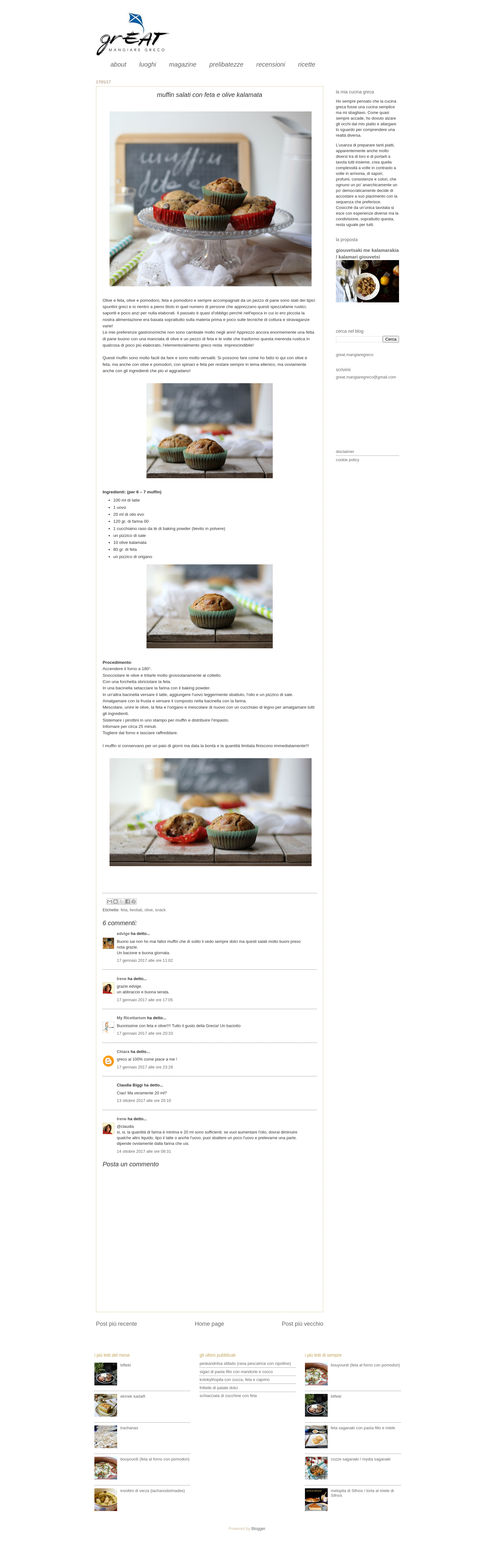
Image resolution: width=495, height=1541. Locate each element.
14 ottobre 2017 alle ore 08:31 (144, 1151)
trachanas (129, 1427)
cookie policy (347, 459)
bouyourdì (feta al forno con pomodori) (154, 1459)
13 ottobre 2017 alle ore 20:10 (144, 1100)
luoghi (147, 64)
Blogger (258, 1528)
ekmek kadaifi (132, 1396)
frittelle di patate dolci (219, 1387)
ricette (306, 64)
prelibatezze (226, 64)
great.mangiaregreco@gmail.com (366, 377)
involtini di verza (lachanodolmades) (152, 1490)
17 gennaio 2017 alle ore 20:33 (145, 1033)
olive (148, 909)
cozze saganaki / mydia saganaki (361, 1459)
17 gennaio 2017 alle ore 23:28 (145, 1067)
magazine (182, 64)
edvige (123, 933)
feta (124, 909)
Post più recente (116, 1324)
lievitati (136, 909)
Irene (122, 978)
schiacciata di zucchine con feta (228, 1395)
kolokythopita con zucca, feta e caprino (235, 1379)
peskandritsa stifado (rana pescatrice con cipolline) (245, 1363)
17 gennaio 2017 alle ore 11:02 (145, 960)
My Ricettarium (131, 1017)
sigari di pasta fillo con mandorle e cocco (236, 1371)
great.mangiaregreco (354, 354)
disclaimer (345, 451)
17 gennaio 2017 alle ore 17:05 (145, 999)
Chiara (124, 1051)
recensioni (270, 64)
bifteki (125, 1365)
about (118, 64)
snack (160, 909)
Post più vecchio (302, 1324)
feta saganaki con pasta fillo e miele (363, 1427)
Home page (209, 1324)
